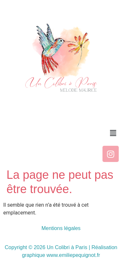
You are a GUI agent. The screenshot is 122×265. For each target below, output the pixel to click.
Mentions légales (60, 228)
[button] (113, 133)
